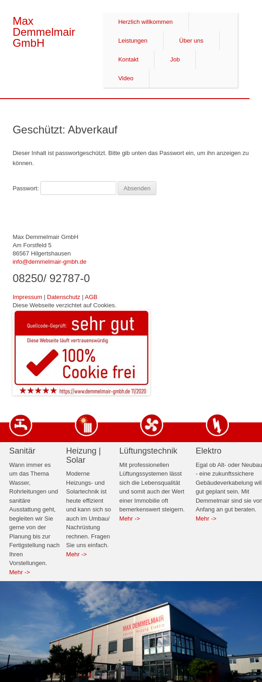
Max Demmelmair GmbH (43, 21)
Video (125, 78)
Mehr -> (19, 572)
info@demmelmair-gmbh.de (49, 261)
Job (175, 59)
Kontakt (128, 59)
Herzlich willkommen (145, 21)
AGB (91, 297)
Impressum (27, 297)
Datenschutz (63, 297)
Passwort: (64, 188)
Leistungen (133, 40)
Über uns (191, 40)
